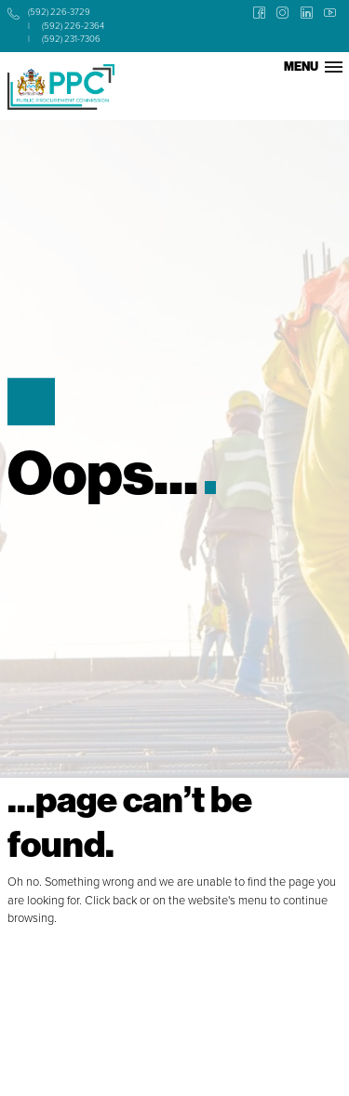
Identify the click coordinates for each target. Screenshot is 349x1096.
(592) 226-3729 (59, 12)
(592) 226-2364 (73, 26)
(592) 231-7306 (71, 39)
